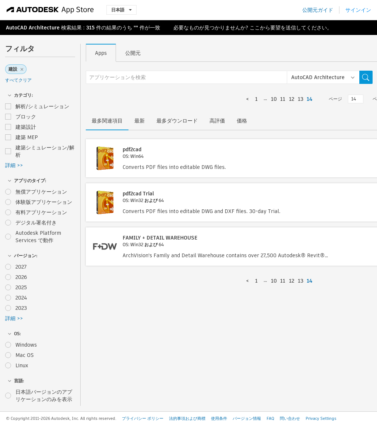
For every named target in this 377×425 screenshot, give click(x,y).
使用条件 (219, 418)
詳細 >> (14, 165)
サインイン (358, 10)
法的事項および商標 (187, 418)
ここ (255, 27)
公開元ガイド (317, 10)
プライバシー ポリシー (142, 418)
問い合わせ (290, 418)
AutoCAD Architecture (33, 27)
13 (300, 99)
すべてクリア (18, 80)
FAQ (270, 418)
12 (291, 99)
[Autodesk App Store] (50, 9)
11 (282, 99)
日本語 (121, 10)
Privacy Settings (321, 418)
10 (274, 99)
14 (309, 99)
